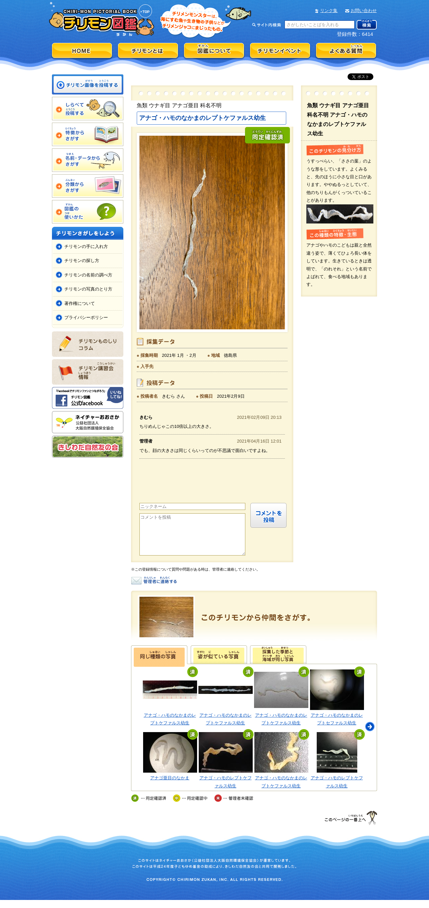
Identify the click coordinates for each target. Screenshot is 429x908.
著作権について (79, 303)
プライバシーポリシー (86, 317)
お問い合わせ (364, 10)
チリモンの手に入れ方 (86, 246)
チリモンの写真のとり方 (88, 288)
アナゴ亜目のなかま (169, 785)
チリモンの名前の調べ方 (88, 274)
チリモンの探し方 (81, 260)
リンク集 (329, 10)
